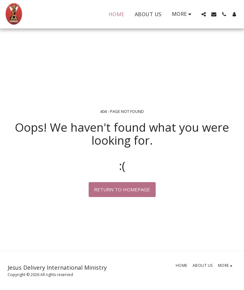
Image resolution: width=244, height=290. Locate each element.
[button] (203, 14)
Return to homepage (122, 189)
